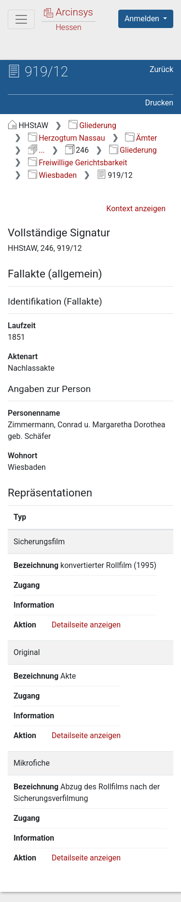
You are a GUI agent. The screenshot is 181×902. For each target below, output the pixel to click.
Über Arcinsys (56, 879)
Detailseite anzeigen (86, 616)
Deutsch (58, 860)
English (22, 860)
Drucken (159, 102)
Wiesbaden (52, 175)
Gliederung (92, 125)
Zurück (161, 69)
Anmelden (143, 18)
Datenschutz (128, 879)
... (36, 150)
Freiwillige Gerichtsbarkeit (77, 162)
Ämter (141, 138)
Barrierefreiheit (58, 889)
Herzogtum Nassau (66, 138)
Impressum (129, 889)
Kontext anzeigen (136, 208)
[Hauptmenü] (21, 19)
